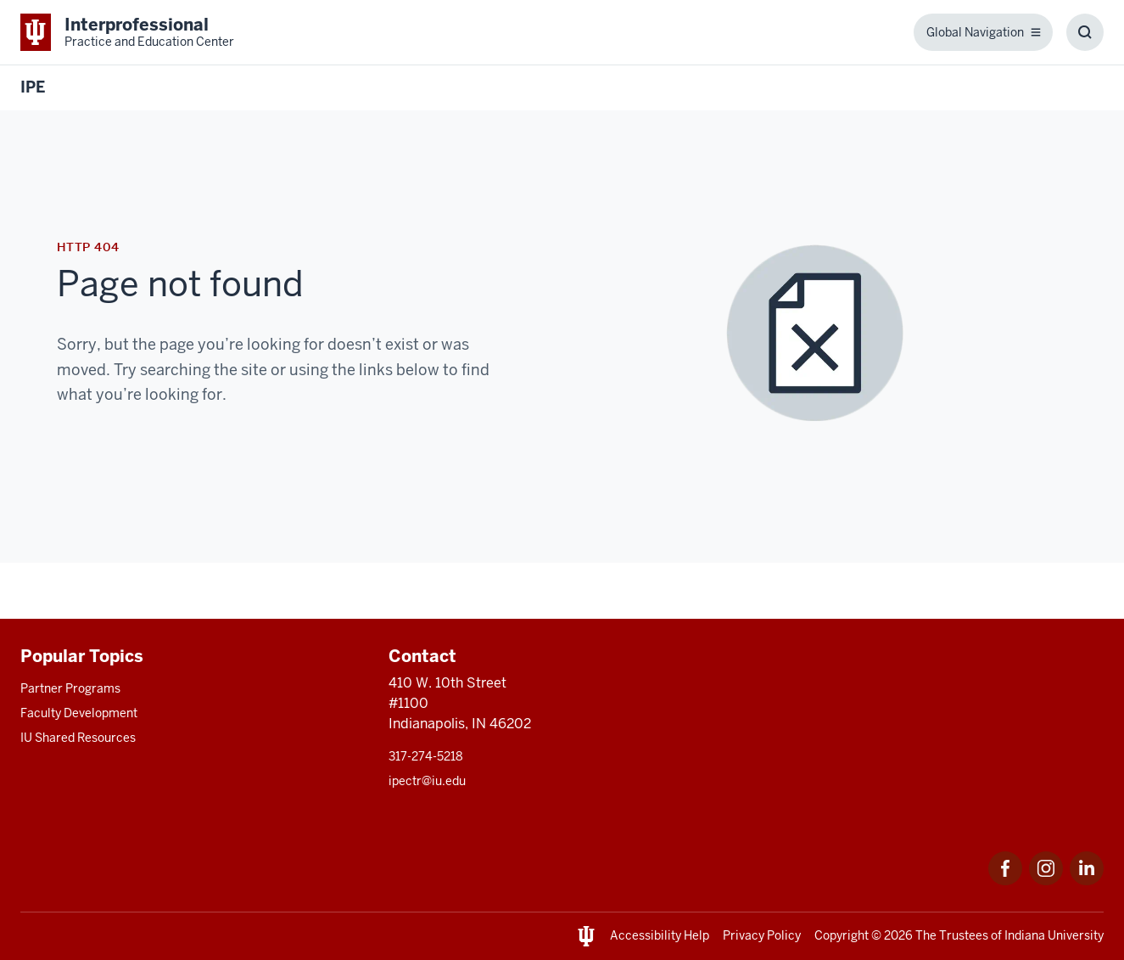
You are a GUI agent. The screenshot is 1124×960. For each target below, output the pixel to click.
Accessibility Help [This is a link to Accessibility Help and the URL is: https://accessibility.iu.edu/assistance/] (659, 935)
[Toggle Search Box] (1085, 32)
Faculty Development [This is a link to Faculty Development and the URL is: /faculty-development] (78, 713)
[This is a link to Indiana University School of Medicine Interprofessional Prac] (127, 32)
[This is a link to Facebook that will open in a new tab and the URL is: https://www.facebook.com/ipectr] (1005, 881)
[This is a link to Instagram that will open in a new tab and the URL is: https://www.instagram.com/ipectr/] (1046, 881)
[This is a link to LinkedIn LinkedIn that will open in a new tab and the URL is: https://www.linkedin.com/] (1087, 881)
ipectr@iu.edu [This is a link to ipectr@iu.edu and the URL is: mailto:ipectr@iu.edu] (427, 781)
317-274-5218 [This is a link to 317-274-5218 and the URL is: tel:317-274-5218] (426, 756)
